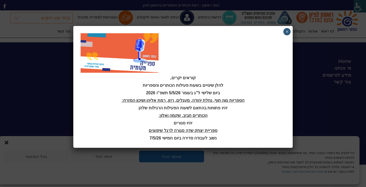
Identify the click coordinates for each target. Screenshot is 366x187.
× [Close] (287, 32)
